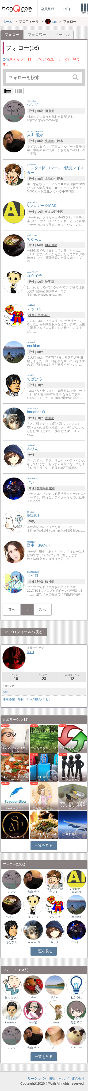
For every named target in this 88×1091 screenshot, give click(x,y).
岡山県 (49, 111)
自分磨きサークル (44, 808)
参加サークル (72, 677)
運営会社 (78, 1078)
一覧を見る (44, 845)
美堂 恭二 (76, 1022)
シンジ (12, 891)
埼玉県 (49, 281)
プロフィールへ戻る (26, 632)
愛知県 (41, 488)
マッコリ (54, 916)
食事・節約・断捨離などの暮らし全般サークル (72, 805)
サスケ (54, 997)
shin (33, 997)
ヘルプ (64, 1078)
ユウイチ (33, 916)
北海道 (49, 141)
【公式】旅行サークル (44, 778)
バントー (76, 942)
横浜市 (45, 315)
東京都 (49, 212)
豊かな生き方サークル (44, 749)
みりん (54, 942)
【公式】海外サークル (72, 835)
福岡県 (49, 581)
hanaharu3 (33, 942)
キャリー (76, 1047)
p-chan (55, 1022)
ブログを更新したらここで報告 (72, 749)
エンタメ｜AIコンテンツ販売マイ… (54, 889)
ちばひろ (11, 942)
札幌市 (58, 178)
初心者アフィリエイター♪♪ (15, 749)
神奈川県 (51, 245)
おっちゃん (12, 997)
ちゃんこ (11, 916)
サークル (62, 35)
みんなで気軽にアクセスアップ (72, 778)
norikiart (76, 916)
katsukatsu (11, 1022)
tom (6, 59)
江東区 (58, 212)
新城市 (50, 488)
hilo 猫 (33, 1022)
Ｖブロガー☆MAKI (76, 890)
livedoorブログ (15, 808)
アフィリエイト (15, 837)
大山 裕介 (33, 891)
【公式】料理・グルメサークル (15, 778)
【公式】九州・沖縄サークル (44, 835)
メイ (54, 1047)
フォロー (16, 677)
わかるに (76, 997)
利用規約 (49, 1078)
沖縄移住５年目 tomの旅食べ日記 (26, 699)
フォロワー (37, 35)
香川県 (49, 418)
